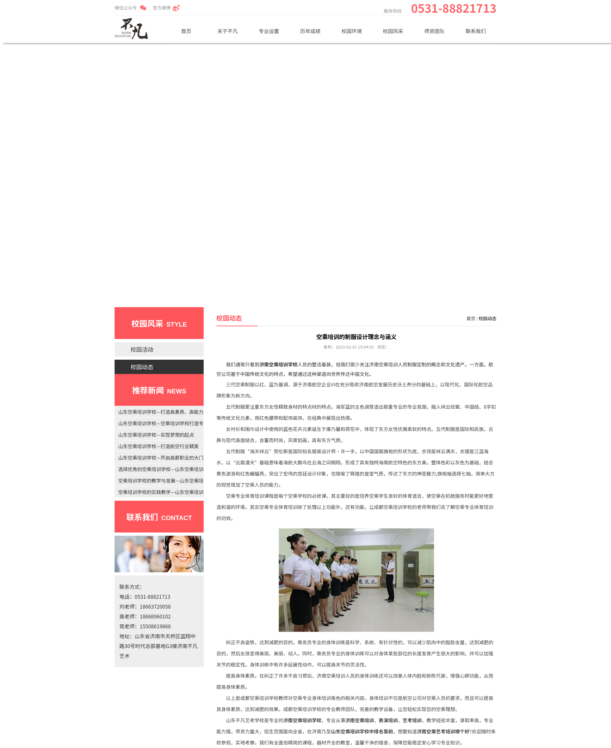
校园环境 (351, 31)
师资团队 (434, 31)
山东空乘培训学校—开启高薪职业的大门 (160, 457)
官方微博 (162, 7)
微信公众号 (126, 7)
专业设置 (269, 31)
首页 (186, 31)
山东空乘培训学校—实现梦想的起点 (156, 434)
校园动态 (141, 367)
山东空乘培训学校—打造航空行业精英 (158, 446)
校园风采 (393, 31)
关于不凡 (227, 31)
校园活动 (141, 349)
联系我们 (476, 31)
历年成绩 (310, 31)
